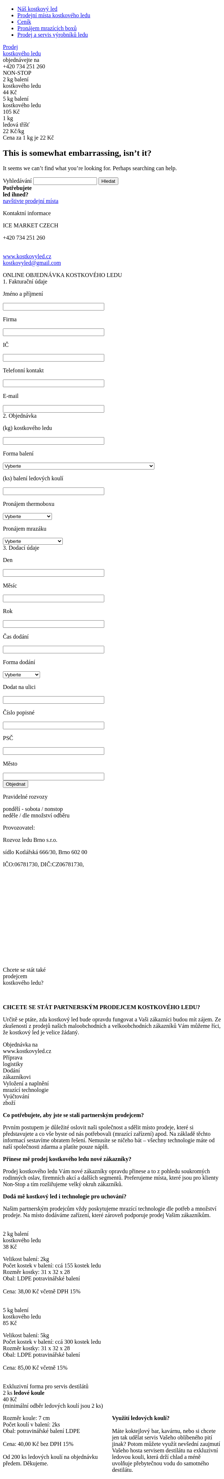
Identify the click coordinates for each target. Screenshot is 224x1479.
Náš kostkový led (37, 9)
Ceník (24, 22)
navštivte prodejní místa (30, 201)
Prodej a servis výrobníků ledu (52, 35)
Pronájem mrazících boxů (46, 28)
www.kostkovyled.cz (27, 256)
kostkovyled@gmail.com (32, 263)
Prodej (22, 50)
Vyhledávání (17, 181)
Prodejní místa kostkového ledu (53, 15)
